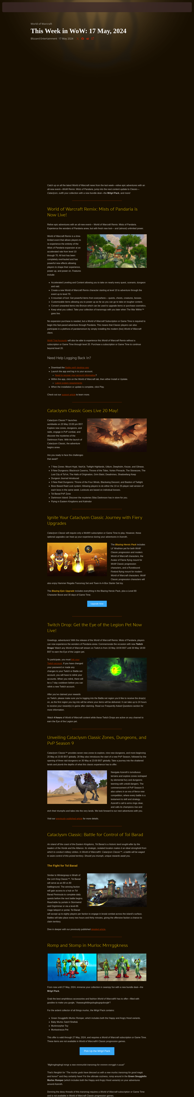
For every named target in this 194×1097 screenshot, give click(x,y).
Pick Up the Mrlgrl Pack (97, 921)
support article (69, 264)
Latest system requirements (68, 253)
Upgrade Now (97, 474)
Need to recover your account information (75, 245)
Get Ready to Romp (97, 976)
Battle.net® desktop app (77, 237)
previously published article (69, 689)
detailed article (98, 799)
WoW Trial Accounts (57, 210)
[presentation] (12, 7)
